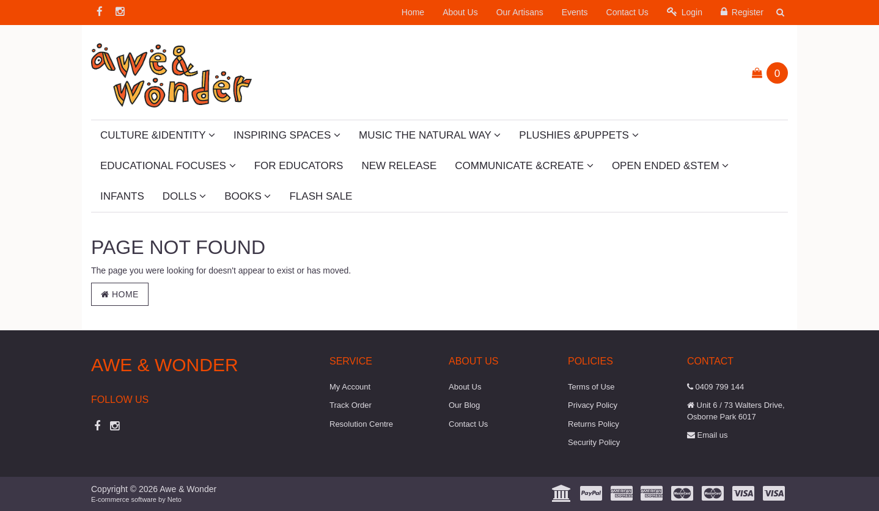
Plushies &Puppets (578, 135)
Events (575, 12)
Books (247, 196)
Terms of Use (591, 386)
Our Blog (464, 405)
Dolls (184, 196)
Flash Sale (320, 196)
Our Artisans (519, 12)
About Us (460, 12)
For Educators (299, 166)
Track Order (350, 405)
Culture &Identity (157, 135)
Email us (707, 435)
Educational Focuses (168, 166)
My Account (349, 386)
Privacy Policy (592, 405)
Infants (122, 196)
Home (413, 12)
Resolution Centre (361, 424)
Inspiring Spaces (287, 135)
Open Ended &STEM (670, 166)
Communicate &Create (524, 166)
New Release (398, 166)
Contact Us (627, 12)
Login (684, 12)
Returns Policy (593, 424)
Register (742, 12)
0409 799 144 (715, 386)
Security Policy (594, 442)
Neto (174, 499)
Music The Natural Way (430, 135)
